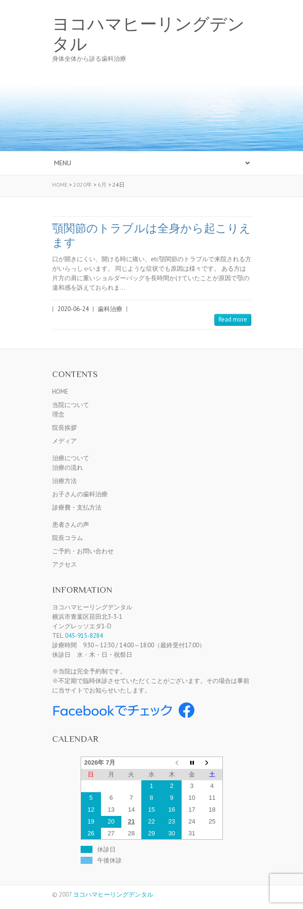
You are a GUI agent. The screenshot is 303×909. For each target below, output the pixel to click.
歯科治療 (110, 309)
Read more (233, 319)
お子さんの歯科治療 (80, 494)
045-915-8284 (84, 636)
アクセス (64, 564)
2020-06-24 (73, 309)
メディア (64, 441)
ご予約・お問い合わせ (83, 551)
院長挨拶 (64, 428)
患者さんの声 (70, 525)
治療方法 (64, 481)
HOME (60, 392)
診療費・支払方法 (76, 507)
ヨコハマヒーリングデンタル (148, 34)
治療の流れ (67, 468)
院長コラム (67, 538)
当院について (70, 405)
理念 (58, 414)
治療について (70, 458)
